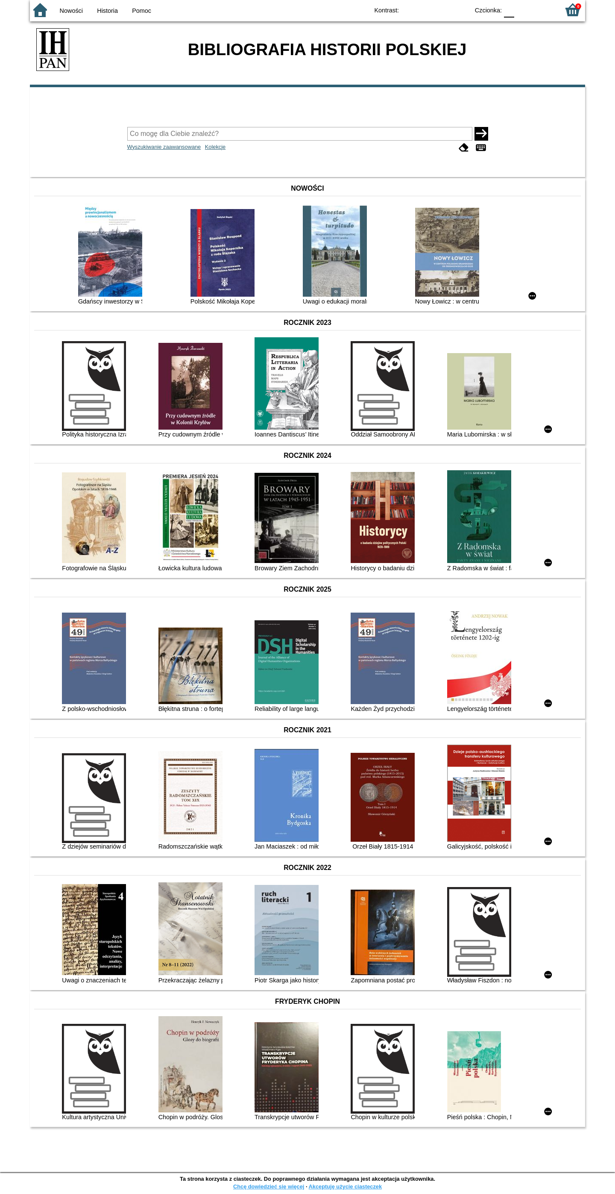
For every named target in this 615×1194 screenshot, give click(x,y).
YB (443, 9)
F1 (524, 9)
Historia (107, 10)
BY (460, 9)
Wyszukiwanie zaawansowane (164, 147)
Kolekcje (215, 147)
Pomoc (141, 10)
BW (425, 9)
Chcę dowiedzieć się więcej (268, 1186)
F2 (543, 9)
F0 (509, 9)
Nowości (71, 10)
